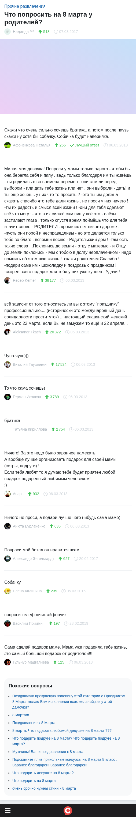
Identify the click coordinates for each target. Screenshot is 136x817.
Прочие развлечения (25, 6)
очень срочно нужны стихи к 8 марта (44, 788)
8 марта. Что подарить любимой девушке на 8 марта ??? (62, 730)
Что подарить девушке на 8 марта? (43, 773)
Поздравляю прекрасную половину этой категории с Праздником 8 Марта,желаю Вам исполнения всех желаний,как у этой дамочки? (68, 701)
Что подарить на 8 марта (34, 780)
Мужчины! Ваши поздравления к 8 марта (47, 752)
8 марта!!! (20, 715)
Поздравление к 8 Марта (34, 723)
